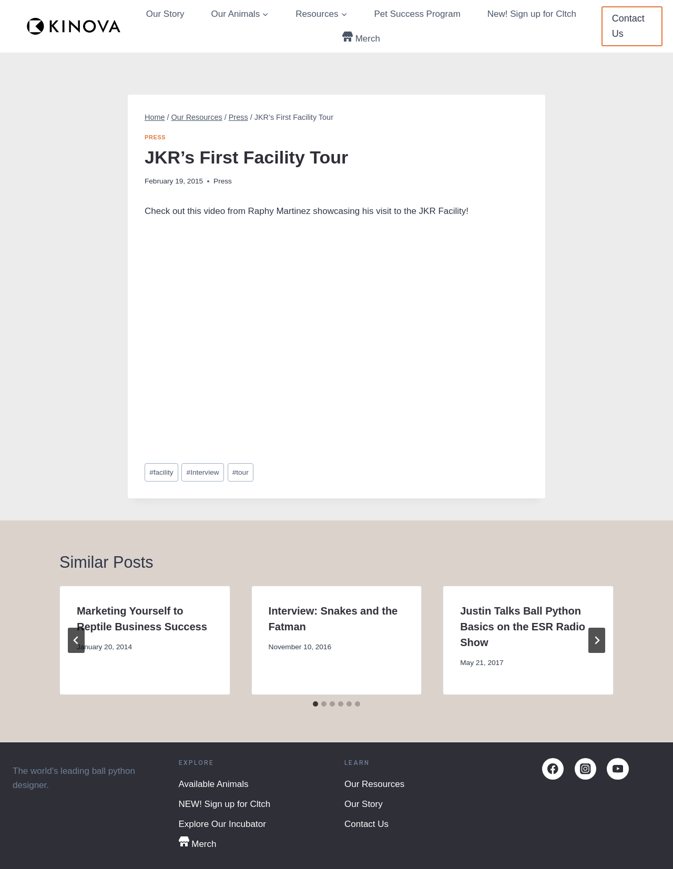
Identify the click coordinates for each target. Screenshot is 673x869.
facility (161, 472)
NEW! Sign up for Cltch (225, 804)
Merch (361, 38)
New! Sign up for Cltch (531, 14)
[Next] (596, 640)
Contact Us (628, 26)
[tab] (315, 704)
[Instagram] (585, 769)
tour (240, 472)
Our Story (165, 14)
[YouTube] (617, 769)
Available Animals (214, 784)
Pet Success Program (417, 14)
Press (155, 137)
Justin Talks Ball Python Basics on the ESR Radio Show (522, 626)
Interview (203, 472)
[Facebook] (553, 769)
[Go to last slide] (76, 640)
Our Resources (374, 784)
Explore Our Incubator (222, 824)
